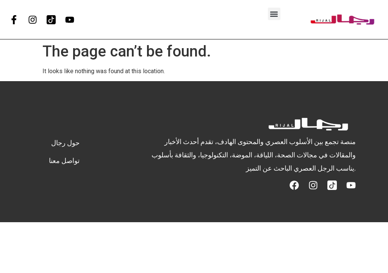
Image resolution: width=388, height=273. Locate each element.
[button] (274, 14)
